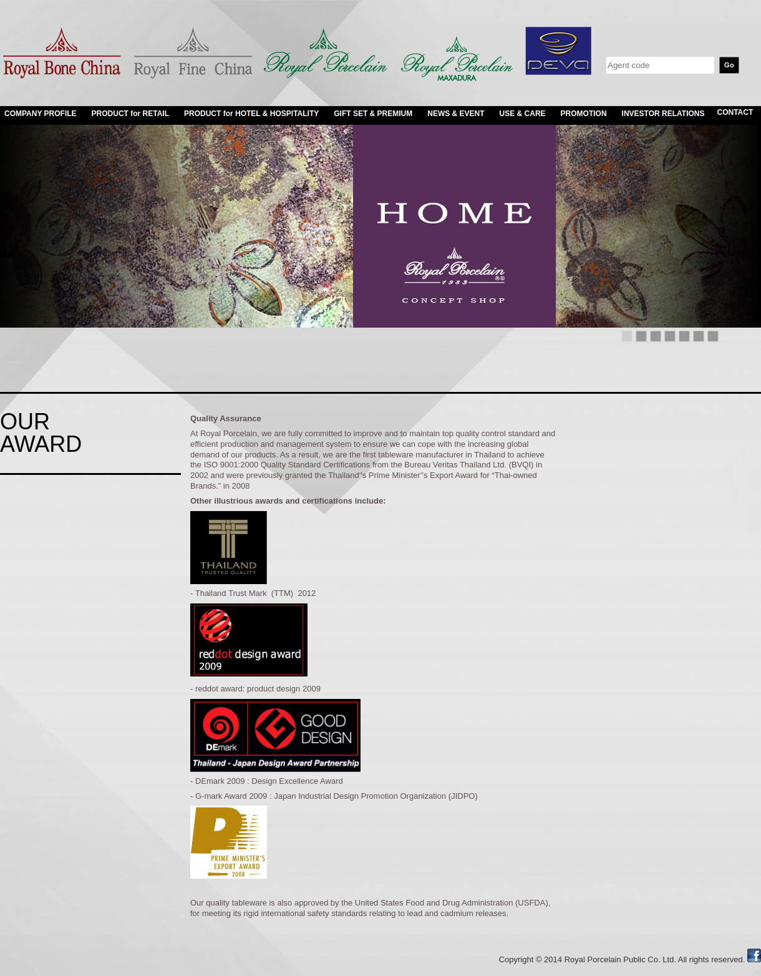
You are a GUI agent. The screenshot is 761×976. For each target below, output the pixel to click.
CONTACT (735, 112)
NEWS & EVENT (455, 113)
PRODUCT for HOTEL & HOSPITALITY (251, 113)
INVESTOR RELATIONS (663, 113)
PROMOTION (584, 113)
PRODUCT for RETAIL (130, 113)
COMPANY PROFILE (40, 113)
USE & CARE (523, 113)
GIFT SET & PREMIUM (373, 113)
